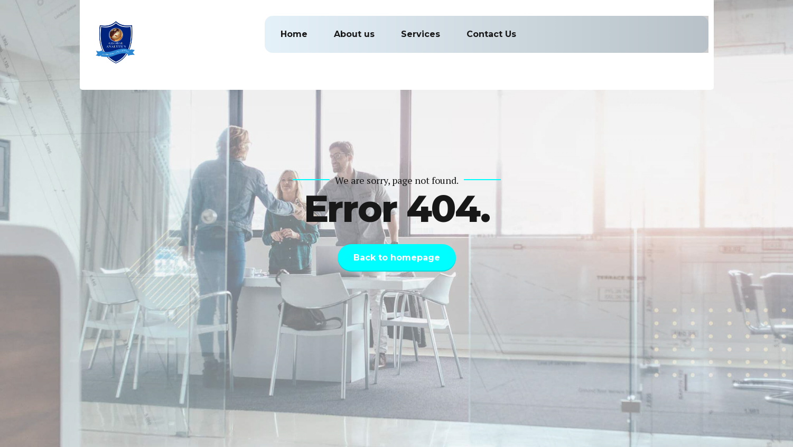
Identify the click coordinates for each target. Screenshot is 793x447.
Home (294, 34)
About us (354, 34)
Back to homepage (396, 258)
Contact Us (491, 34)
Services (420, 34)
